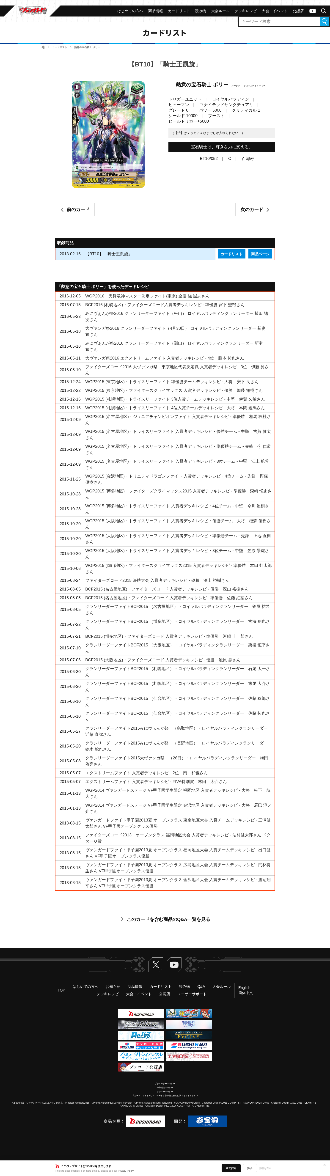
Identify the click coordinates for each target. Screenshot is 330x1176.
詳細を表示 (265, 1168)
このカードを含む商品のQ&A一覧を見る (168, 919)
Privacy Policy (126, 1170)
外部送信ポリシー (165, 1087)
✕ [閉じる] (324, 1165)
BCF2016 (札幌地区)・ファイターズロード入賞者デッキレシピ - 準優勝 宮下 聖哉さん (165, 304)
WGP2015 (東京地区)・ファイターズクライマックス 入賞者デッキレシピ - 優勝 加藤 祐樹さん (174, 390)
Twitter (155, 964)
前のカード (78, 209)
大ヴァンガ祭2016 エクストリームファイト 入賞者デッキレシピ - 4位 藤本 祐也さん (164, 358)
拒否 (250, 1168)
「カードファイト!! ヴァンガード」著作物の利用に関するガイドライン (165, 1095)
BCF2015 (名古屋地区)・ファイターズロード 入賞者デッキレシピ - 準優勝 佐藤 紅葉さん (169, 598)
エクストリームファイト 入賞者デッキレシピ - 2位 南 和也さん (146, 773)
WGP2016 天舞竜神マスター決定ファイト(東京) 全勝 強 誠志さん (147, 296)
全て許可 (231, 1168)
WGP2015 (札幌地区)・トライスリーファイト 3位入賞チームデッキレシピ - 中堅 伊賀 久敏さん (175, 399)
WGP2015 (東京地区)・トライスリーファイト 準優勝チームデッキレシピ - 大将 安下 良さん (171, 381)
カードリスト (59, 47)
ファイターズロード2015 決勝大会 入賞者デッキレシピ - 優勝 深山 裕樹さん (157, 580)
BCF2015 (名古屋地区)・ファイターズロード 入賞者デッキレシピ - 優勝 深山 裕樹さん (167, 589)
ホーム (43, 47)
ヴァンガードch (312, 11)
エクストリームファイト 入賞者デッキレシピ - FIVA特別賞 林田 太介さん (156, 781)
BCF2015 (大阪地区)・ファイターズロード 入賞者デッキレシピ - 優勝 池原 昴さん (162, 660)
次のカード (251, 209)
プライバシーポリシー (165, 1084)
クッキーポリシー (165, 1092)
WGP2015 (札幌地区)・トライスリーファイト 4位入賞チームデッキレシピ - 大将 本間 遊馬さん (175, 408)
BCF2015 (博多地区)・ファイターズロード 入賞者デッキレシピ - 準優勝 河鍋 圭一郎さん (169, 636)
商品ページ (260, 254)
